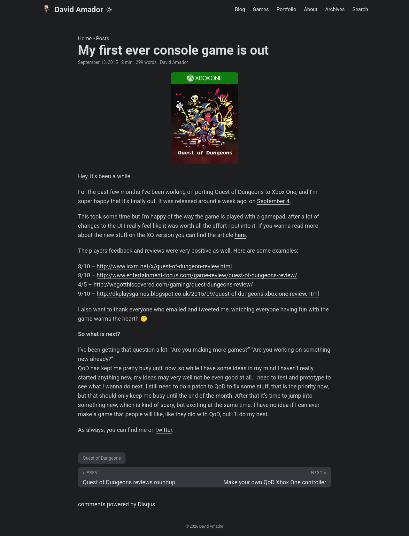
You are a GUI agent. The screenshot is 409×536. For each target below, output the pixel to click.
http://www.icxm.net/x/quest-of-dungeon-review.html (164, 266)
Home (85, 38)
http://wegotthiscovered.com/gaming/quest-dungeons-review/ (173, 284)
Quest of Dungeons (102, 458)
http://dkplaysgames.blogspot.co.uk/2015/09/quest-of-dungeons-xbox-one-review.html (208, 293)
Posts (102, 38)
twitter (164, 429)
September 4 (273, 201)
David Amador (72, 9)
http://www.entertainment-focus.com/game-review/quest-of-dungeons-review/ (197, 275)
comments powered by (116, 504)
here (240, 235)
